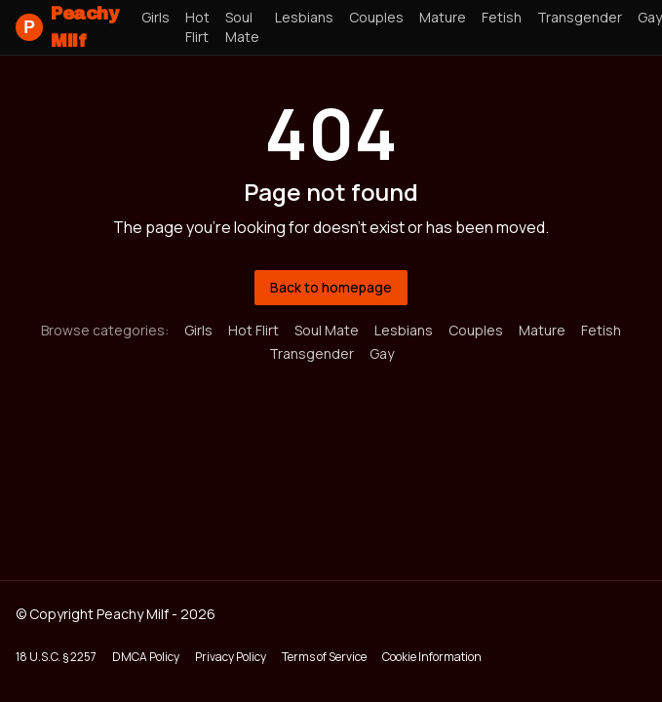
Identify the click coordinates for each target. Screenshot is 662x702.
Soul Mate (242, 27)
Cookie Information (432, 656)
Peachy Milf (67, 27)
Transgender (579, 17)
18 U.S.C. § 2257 (56, 656)
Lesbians (304, 17)
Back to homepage (331, 287)
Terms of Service (324, 656)
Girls (155, 17)
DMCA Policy (145, 656)
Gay (382, 353)
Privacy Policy (230, 656)
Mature (442, 17)
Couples (376, 17)
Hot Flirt (197, 27)
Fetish (502, 17)
